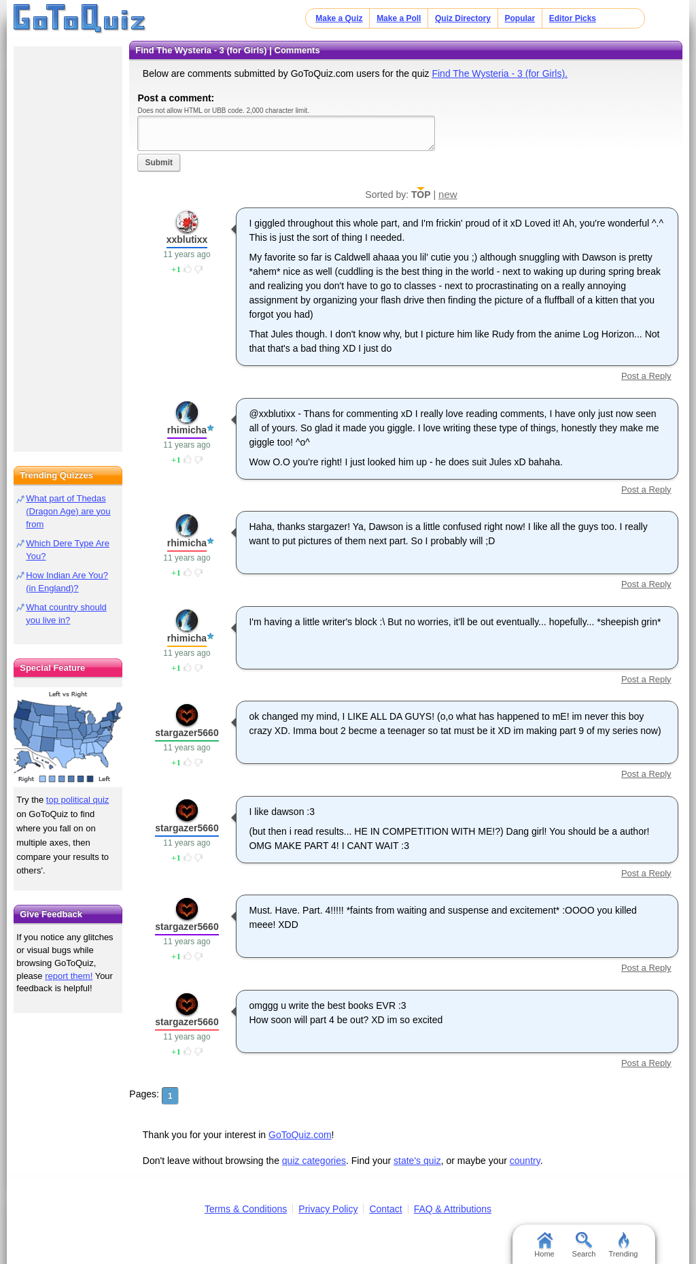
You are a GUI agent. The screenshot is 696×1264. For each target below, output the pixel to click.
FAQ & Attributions (452, 1208)
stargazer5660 (186, 732)
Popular (520, 18)
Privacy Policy (328, 1208)
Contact (385, 1208)
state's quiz (417, 1160)
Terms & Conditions (246, 1208)
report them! (68, 976)
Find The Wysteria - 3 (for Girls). (500, 73)
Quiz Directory (463, 18)
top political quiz (77, 800)
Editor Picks (572, 18)
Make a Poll (399, 18)
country (525, 1160)
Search (584, 1245)
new (447, 194)
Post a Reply (646, 376)
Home (544, 1245)
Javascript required (286, 133)
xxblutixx (187, 239)
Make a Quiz (338, 18)
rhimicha (187, 430)
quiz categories (314, 1160)
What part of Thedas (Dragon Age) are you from (68, 511)
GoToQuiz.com (300, 1134)
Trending (623, 1245)
